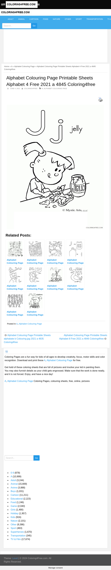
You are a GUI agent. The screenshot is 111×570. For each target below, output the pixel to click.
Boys (13, 491)
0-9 (12, 473)
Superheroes (17, 532)
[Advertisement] (55, 38)
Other (68, 19)
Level (15, 558)
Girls (13, 509)
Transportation (94, 19)
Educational (17, 498)
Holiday (14, 513)
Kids (13, 517)
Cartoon (33, 19)
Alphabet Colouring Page (24, 66)
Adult (10, 19)
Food (45, 19)
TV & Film (16, 539)
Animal (21, 19)
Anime (14, 487)
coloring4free (30, 88)
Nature (56, 19)
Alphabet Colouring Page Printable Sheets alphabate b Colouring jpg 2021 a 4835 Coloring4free (27, 338)
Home (6, 66)
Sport (79, 19)
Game (14, 506)
